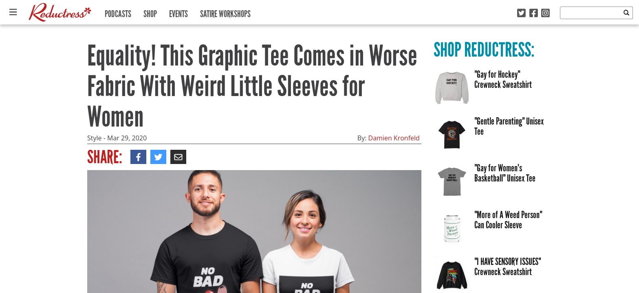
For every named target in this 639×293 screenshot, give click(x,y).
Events (178, 12)
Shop (150, 12)
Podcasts (118, 12)
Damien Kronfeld (394, 137)
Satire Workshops (225, 12)
